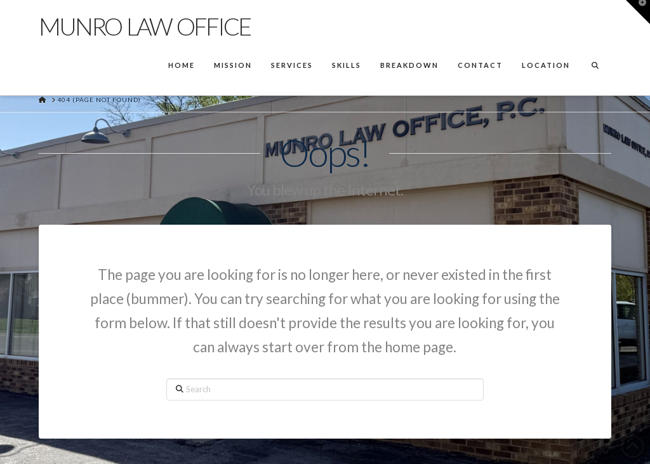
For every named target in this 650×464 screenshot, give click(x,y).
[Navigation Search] (595, 66)
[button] (638, 12)
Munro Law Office (144, 26)
